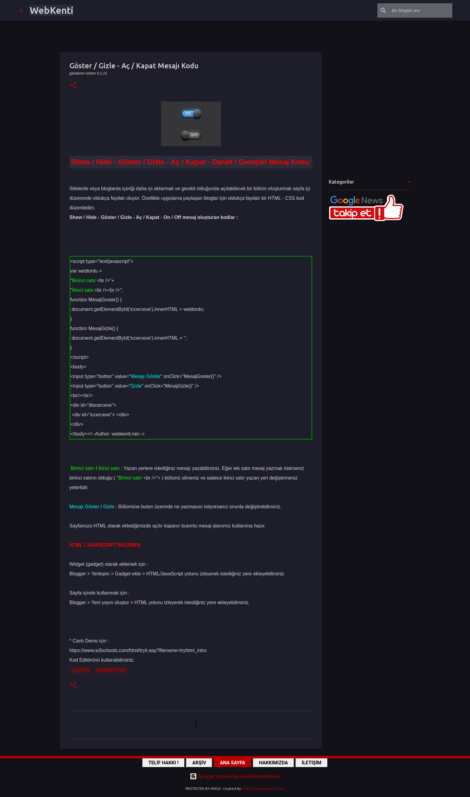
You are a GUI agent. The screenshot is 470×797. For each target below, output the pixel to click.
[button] (73, 85)
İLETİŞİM (311, 763)
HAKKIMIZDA (273, 763)
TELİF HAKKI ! (163, 763)
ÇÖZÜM (80, 670)
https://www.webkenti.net (263, 788)
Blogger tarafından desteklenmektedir (235, 776)
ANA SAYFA (232, 763)
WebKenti (51, 10)
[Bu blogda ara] (420, 10)
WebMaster (111, 670)
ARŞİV (199, 763)
